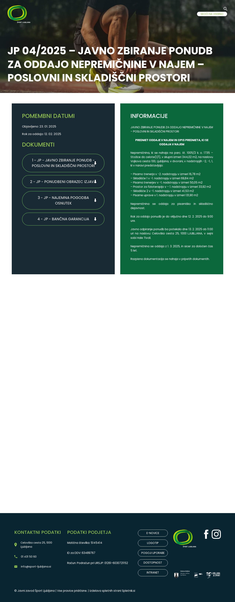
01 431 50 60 (29, 557)
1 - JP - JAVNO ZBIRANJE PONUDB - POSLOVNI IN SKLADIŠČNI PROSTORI (63, 163)
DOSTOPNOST (153, 563)
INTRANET (153, 573)
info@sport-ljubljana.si (36, 567)
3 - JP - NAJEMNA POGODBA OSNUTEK (63, 201)
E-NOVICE (153, 533)
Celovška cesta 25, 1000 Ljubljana (37, 545)
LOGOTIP (153, 543)
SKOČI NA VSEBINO (212, 14)
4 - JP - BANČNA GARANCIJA (63, 220)
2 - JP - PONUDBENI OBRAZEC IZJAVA (63, 182)
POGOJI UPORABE (152, 553)
